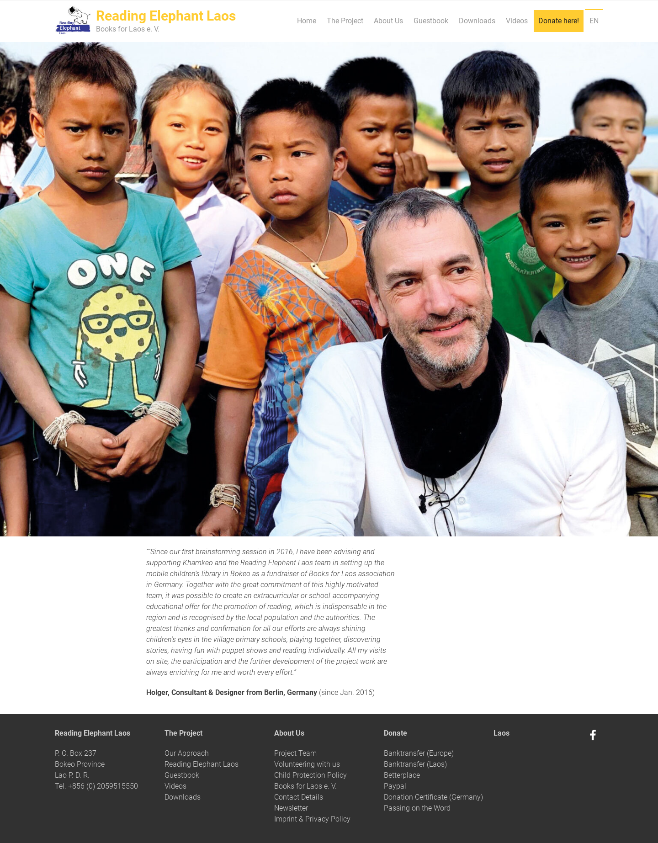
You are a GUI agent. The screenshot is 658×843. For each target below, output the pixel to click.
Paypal (395, 786)
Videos (517, 20)
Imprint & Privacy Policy (312, 819)
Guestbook (431, 20)
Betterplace (402, 775)
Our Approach (186, 753)
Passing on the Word (417, 808)
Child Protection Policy (310, 775)
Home (306, 20)
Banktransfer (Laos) (415, 764)
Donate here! (558, 20)
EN (594, 20)
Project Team (295, 753)
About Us (388, 20)
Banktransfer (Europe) (419, 753)
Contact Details (298, 797)
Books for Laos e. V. (305, 786)
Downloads (477, 20)
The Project (345, 20)
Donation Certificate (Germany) (433, 797)
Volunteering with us (307, 764)
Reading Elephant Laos (201, 764)
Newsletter (291, 808)
